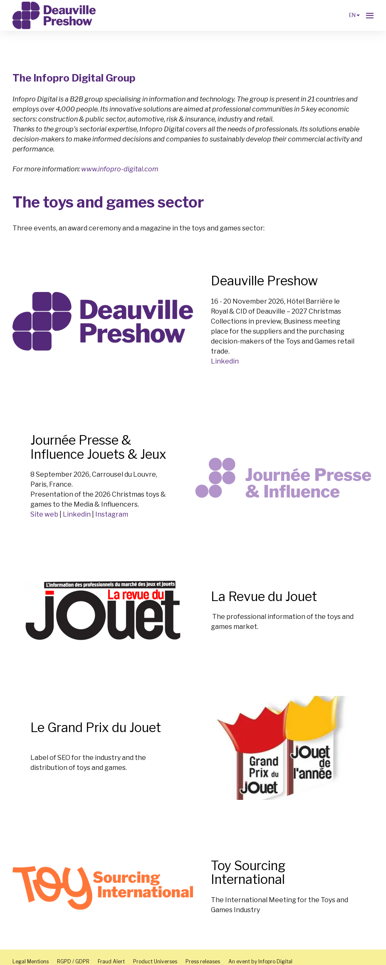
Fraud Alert (111, 961)
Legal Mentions (30, 961)
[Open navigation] (370, 15)
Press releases (203, 961)
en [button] (354, 15)
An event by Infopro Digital (260, 961)
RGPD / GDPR (73, 961)
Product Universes (155, 961)
